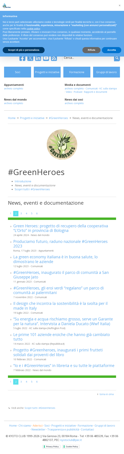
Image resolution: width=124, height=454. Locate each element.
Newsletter (38, 429)
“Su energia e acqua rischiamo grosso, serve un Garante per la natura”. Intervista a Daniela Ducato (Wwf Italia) (63, 321)
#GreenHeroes (58, 118)
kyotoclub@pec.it (71, 440)
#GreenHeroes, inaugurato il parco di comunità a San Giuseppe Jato (61, 275)
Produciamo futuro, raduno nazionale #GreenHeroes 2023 (60, 244)
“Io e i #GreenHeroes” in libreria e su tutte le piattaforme (63, 365)
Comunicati (92, 88)
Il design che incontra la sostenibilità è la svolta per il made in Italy (60, 306)
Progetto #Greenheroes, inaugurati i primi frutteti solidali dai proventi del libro (58, 352)
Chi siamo (25, 425)
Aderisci (38, 425)
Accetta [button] (111, 50)
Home (12, 118)
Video (69, 91)
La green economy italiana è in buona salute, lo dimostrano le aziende (55, 259)
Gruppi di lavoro (106, 72)
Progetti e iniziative (47, 72)
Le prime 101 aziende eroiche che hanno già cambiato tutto (61, 337)
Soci (17, 72)
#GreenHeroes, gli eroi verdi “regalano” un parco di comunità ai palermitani (58, 290)
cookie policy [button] (33, 28)
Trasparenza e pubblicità (63, 429)
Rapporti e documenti (95, 91)
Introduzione (23, 181)
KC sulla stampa (108, 88)
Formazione (76, 72)
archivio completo (13, 88)
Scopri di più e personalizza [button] (23, 50)
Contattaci (87, 429)
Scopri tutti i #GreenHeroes (32, 189)
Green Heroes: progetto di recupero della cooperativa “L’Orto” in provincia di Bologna (60, 228)
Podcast (78, 91)
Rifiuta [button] (91, 50)
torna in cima (107, 394)
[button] (119, 5)
